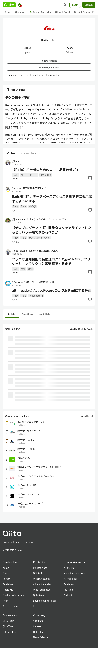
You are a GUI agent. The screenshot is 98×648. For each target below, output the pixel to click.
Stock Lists (44, 314)
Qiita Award (39, 595)
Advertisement (11, 606)
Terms (6, 573)
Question (20, 12)
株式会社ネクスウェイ (34, 188)
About (6, 567)
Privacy (6, 578)
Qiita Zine (8, 626)
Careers (37, 626)
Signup (89, 4)
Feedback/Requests (13, 595)
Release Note (40, 567)
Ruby (15, 206)
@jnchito (23, 219)
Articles (12, 314)
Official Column (84, 12)
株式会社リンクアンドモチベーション (37, 476)
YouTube (68, 589)
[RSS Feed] (53, 40)
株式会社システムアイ (28, 494)
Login (75, 4)
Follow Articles (49, 60)
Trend (8, 12)
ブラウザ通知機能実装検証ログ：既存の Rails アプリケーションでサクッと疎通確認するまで (51, 261)
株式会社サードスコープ (30, 503)
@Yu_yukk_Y (24, 282)
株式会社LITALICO (48, 250)
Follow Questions (49, 67)
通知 (30, 269)
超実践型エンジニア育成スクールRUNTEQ (39, 467)
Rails (15, 175)
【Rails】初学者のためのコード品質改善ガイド (47, 169)
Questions (27, 314)
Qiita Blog (38, 631)
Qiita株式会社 (24, 458)
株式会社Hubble (26, 440)
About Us (38, 620)
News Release (40, 637)
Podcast (67, 595)
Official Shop (9, 631)
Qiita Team (8, 620)
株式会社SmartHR (26, 485)
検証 (23, 269)
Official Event (62, 12)
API (35, 606)
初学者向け (45, 175)
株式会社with (47, 282)
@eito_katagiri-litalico (24, 250)
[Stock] (90, 178)
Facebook (68, 584)
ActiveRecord (36, 295)
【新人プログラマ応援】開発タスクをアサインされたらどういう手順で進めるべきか (51, 230)
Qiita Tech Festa (41, 589)
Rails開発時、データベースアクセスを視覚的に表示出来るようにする (52, 198)
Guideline (8, 584)
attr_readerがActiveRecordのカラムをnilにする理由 (51, 290)
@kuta (15, 161)
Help (5, 600)
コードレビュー (29, 175)
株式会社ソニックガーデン (52, 219)
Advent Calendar (40, 12)
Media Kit (8, 589)
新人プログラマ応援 (39, 237)
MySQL (32, 206)
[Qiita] (9, 4)
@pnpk (16, 188)
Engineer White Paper (44, 600)
